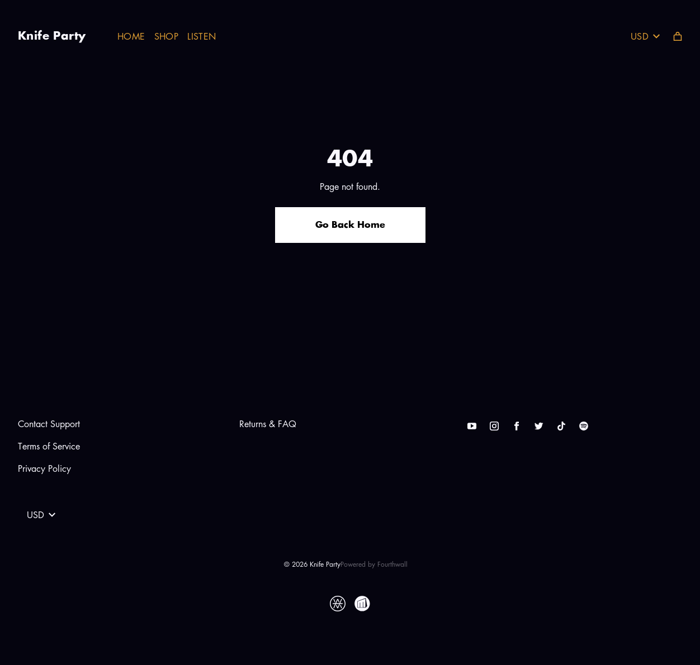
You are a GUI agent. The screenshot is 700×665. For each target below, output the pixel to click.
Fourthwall (392, 564)
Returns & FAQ (267, 424)
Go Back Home (350, 225)
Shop (166, 36)
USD (645, 36)
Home (131, 36)
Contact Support (49, 424)
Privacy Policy (44, 468)
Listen (201, 36)
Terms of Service (49, 446)
